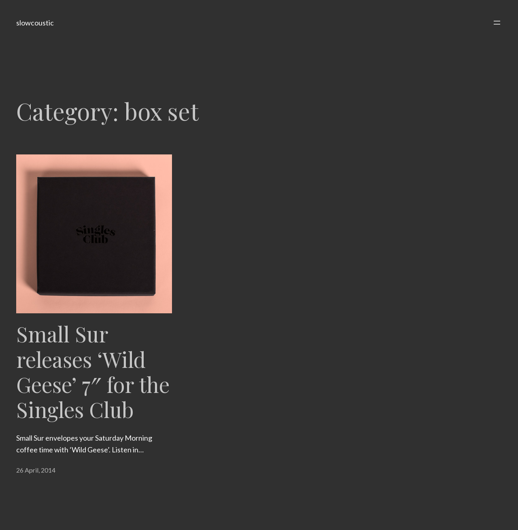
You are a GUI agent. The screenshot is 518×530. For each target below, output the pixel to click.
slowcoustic (35, 22)
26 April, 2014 (35, 470)
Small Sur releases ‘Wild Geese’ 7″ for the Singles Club (93, 371)
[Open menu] (497, 22)
